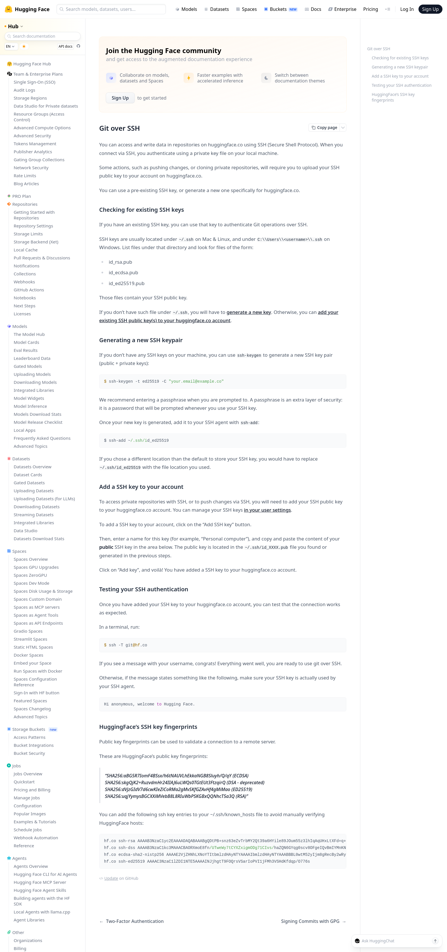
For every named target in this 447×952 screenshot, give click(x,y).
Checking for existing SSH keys (400, 57)
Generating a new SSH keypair (400, 67)
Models (186, 9)
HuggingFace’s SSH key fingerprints (393, 97)
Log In (407, 9)
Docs (312, 9)
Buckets (281, 9)
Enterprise (342, 9)
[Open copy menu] (343, 128)
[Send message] (435, 940)
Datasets (216, 9)
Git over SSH (378, 48)
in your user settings (267, 510)
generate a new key (249, 312)
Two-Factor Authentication (131, 921)
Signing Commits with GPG (313, 921)
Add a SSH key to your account (400, 76)
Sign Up (430, 9)
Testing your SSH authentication (402, 85)
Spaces (246, 9)
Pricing (370, 9)
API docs (65, 46)
